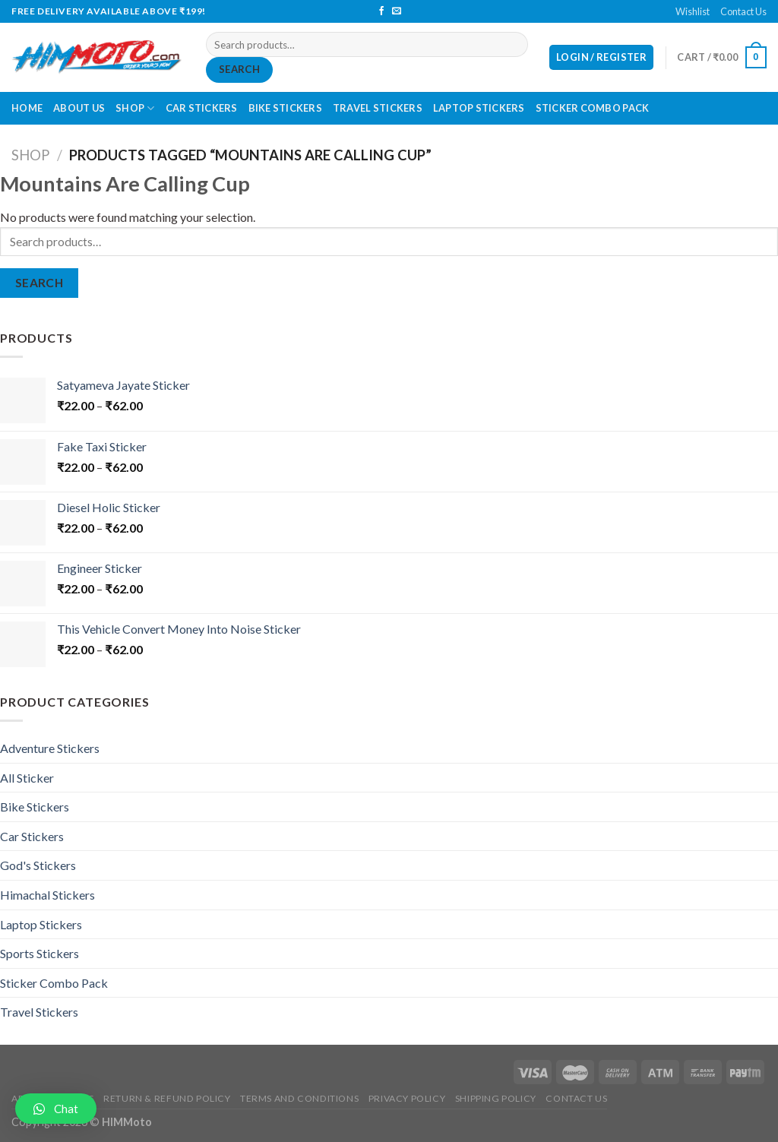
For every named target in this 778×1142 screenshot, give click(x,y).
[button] (55, 1108)
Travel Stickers (377, 108)
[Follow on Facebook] (381, 11)
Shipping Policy (495, 1098)
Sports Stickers (39, 953)
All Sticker (27, 777)
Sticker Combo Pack (593, 108)
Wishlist (692, 11)
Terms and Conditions (299, 1098)
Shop (134, 108)
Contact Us (743, 11)
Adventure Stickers (50, 748)
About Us (79, 108)
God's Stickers (38, 865)
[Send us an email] (396, 11)
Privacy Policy (407, 1098)
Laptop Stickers (479, 108)
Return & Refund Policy (166, 1098)
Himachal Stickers (47, 894)
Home (27, 108)
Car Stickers (202, 108)
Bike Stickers (285, 108)
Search (239, 69)
